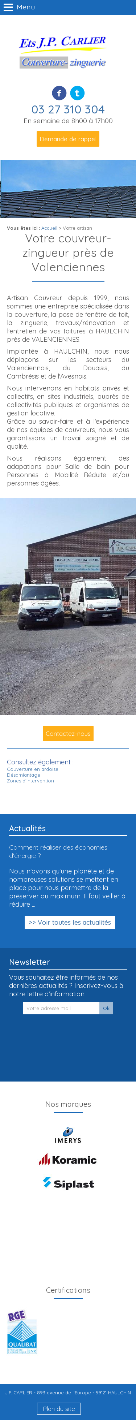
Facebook (59, 93)
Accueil (49, 228)
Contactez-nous (68, 733)
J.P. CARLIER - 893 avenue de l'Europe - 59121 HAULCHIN (68, 1392)
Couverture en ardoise (32, 769)
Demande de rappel (68, 139)
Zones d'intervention (30, 781)
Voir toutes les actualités (74, 922)
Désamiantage (23, 775)
